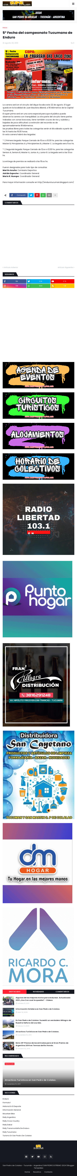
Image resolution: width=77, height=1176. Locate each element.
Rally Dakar (7, 1124)
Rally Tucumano (9, 1132)
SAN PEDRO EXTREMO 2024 (54, 1165)
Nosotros (37, 1172)
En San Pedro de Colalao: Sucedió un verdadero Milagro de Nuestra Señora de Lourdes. (43, 1021)
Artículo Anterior (11, 267)
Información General (12, 1110)
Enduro (6, 1099)
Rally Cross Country (11, 1121)
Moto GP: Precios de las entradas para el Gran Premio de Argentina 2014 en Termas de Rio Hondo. (42, 1044)
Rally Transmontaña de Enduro (16, 1128)
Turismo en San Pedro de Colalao (17, 1135)
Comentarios (62, 991)
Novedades (38, 991)
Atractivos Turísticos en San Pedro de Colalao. (37, 1031)
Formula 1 (7, 1102)
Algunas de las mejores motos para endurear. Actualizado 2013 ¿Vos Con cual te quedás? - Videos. (43, 999)
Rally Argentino (9, 1117)
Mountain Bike (9, 1113)
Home (27, 1172)
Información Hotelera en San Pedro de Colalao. (38, 1009)
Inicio (5, 27)
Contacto (48, 1172)
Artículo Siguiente (65, 267)
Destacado (14, 991)
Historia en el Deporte (12, 1106)
